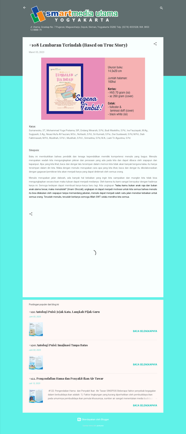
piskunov (100, 426)
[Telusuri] (161, 8)
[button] (155, 44)
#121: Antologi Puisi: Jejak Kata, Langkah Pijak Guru (64, 312)
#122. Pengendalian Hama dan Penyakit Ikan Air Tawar (66, 378)
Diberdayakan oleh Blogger (93, 419)
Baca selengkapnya (145, 331)
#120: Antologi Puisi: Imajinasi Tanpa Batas (58, 345)
